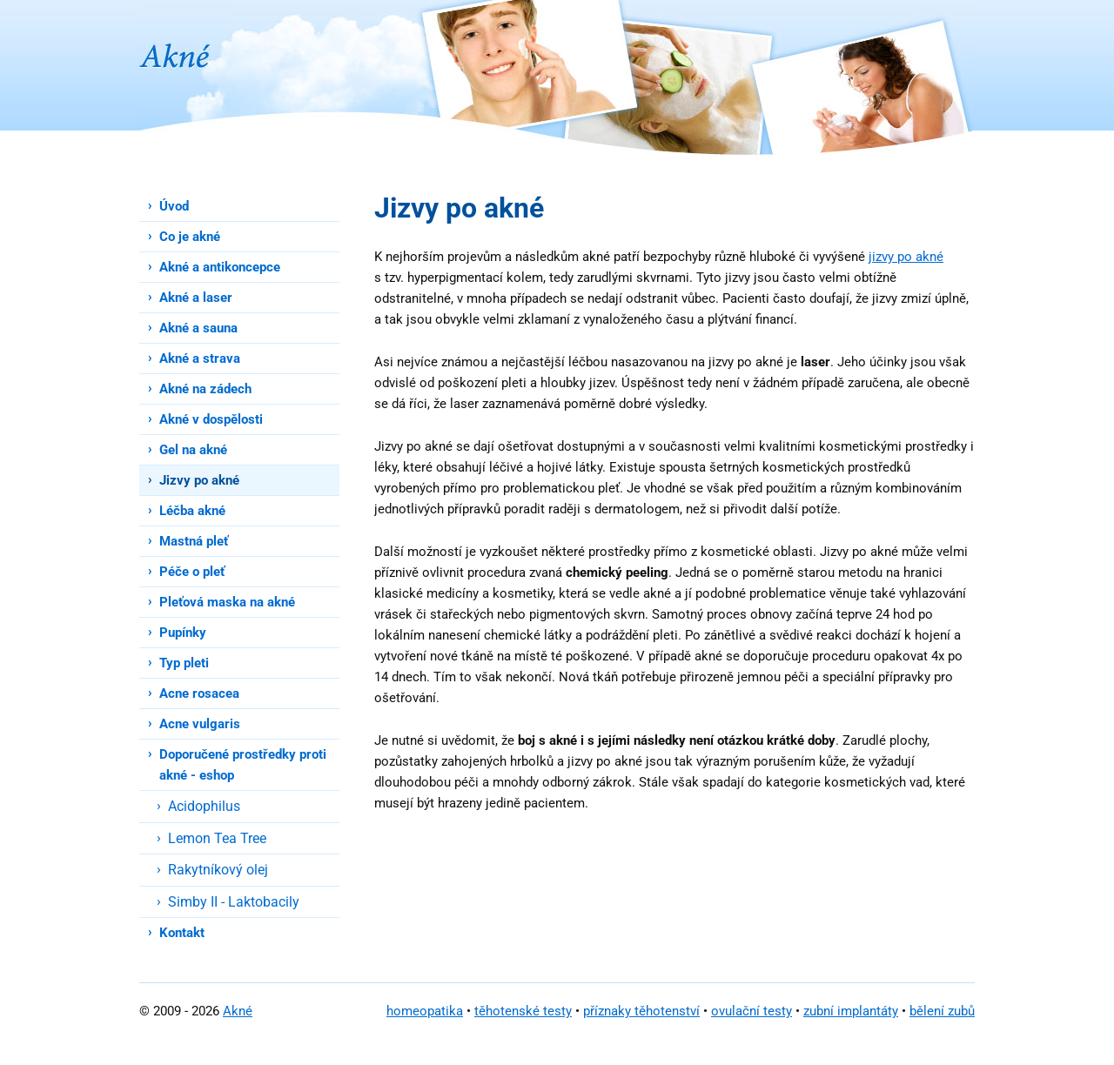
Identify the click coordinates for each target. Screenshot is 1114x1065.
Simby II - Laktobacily (233, 902)
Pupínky (182, 632)
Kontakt (182, 933)
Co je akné (189, 236)
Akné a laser (195, 297)
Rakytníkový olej (218, 869)
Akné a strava (199, 358)
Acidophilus (204, 806)
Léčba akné (192, 511)
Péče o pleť (192, 571)
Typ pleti (184, 663)
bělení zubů (942, 1011)
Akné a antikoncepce (219, 267)
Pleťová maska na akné (227, 602)
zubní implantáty (850, 1011)
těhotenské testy (523, 1011)
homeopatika (424, 1011)
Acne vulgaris (199, 724)
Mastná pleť (193, 541)
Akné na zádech (205, 389)
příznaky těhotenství (641, 1011)
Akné (237, 1011)
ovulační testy (751, 1011)
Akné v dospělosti (211, 419)
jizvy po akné (906, 257)
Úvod (174, 206)
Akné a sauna (198, 328)
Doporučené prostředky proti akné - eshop (242, 765)
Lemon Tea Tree (217, 838)
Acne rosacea (199, 693)
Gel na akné (193, 450)
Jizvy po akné (199, 480)
